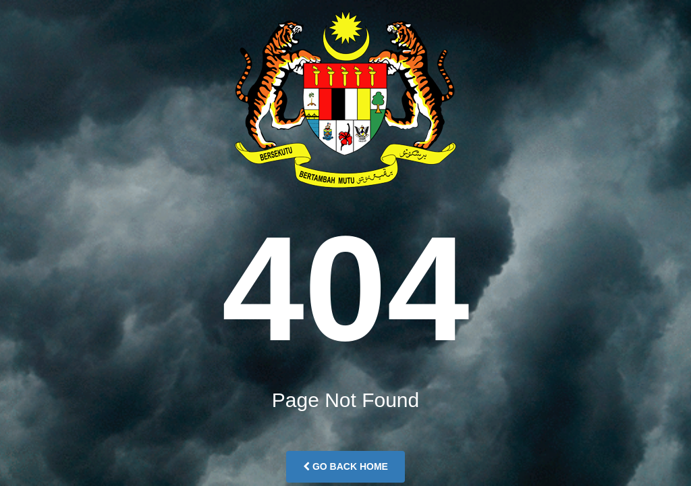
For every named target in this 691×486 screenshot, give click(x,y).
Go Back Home (345, 466)
